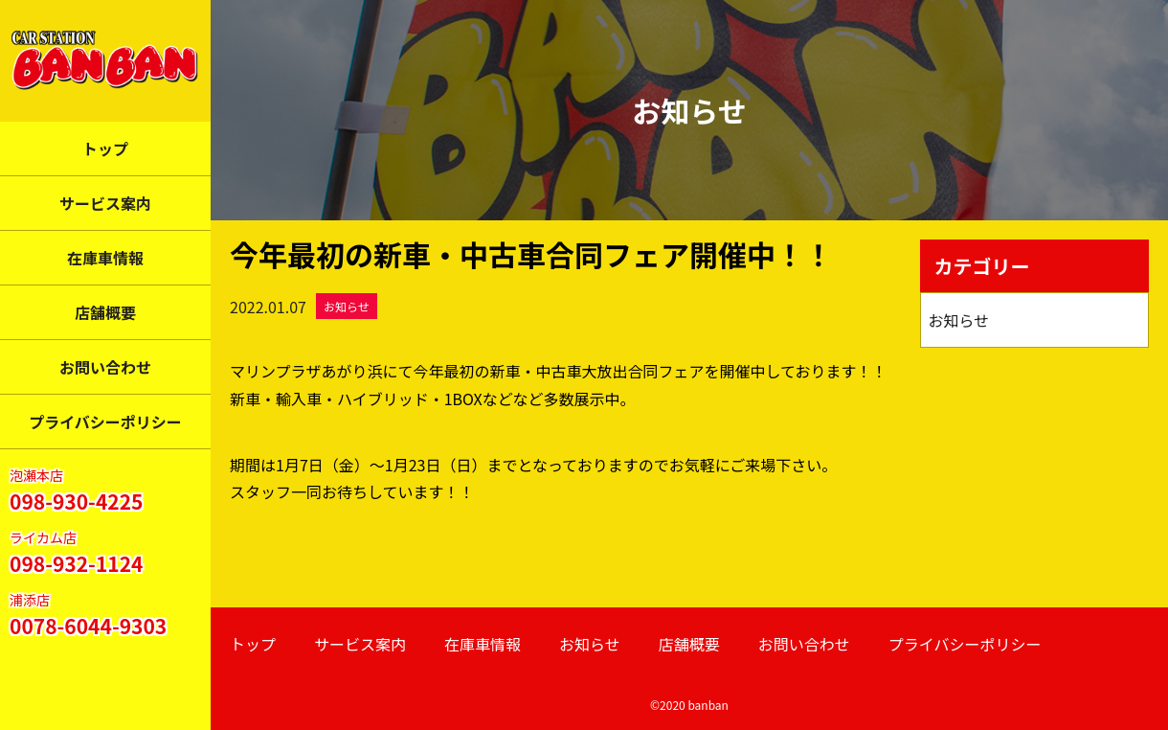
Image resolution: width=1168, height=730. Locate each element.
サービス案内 (105, 203)
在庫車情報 (105, 257)
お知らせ (347, 306)
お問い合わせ (105, 366)
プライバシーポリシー (105, 421)
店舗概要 (105, 312)
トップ (105, 148)
